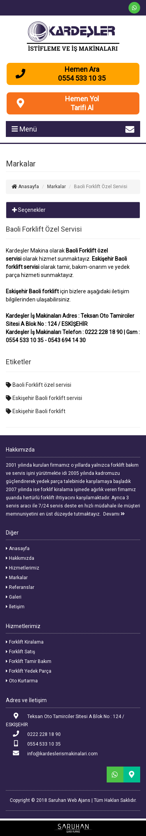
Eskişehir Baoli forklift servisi (44, 398)
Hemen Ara (82, 69)
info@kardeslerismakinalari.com (52, 753)
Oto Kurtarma (22, 681)
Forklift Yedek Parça (28, 671)
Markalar (17, 577)
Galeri (13, 597)
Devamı (114, 514)
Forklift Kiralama (25, 642)
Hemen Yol (82, 99)
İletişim (15, 606)
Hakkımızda (20, 558)
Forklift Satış (20, 651)
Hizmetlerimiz (22, 568)
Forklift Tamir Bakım (28, 661)
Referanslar (20, 587)
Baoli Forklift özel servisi (38, 385)
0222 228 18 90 (33, 733)
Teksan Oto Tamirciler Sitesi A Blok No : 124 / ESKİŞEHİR (65, 720)
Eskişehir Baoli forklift (35, 411)
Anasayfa (25, 186)
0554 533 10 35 (33, 743)
